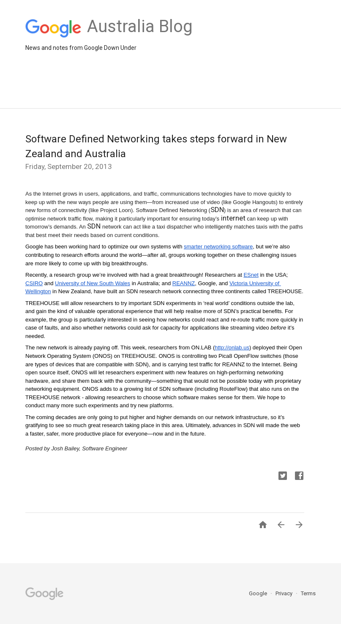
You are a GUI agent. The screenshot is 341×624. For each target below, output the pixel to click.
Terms (308, 593)
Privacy (285, 593)
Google (258, 593)
